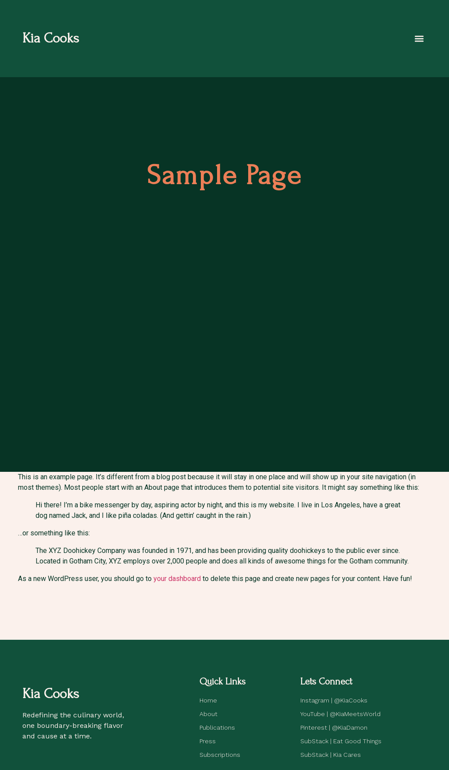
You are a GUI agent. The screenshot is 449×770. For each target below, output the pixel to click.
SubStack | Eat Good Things (340, 741)
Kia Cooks (50, 38)
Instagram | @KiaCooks (333, 700)
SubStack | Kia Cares (330, 754)
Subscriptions (220, 754)
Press (208, 741)
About (208, 713)
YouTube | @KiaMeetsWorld (340, 713)
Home (208, 700)
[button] (419, 38)
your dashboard (177, 578)
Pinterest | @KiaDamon (333, 727)
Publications (217, 727)
